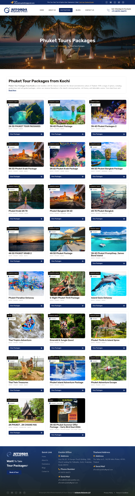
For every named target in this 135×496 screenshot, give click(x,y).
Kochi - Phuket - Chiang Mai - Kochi (20, 427)
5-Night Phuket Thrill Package (65, 298)
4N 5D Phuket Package (61, 253)
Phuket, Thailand (57, 403)
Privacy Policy (108, 493)
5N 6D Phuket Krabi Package (64, 168)
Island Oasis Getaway (101, 298)
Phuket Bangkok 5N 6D (61, 211)
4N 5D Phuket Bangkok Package (107, 168)
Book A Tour (14, 472)
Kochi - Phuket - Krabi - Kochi (18, 171)
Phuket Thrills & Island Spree (105, 340)
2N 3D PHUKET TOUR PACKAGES (24, 126)
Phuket (12, 105)
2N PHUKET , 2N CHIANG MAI (23, 425)
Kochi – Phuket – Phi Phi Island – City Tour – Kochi (66, 429)
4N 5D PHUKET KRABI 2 (20, 253)
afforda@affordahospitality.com (68, 480)
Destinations (65, 10)
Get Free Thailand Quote (86, 2)
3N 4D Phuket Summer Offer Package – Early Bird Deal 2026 (65, 426)
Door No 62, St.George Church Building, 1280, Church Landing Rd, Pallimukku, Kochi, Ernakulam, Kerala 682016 (75, 462)
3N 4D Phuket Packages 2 (103, 126)
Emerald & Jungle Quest (62, 340)
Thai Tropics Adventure (20, 340)
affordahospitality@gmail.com (24, 3)
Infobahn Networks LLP (83, 492)
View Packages (26, 134)
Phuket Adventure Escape (104, 382)
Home (42, 10)
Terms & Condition (122, 493)
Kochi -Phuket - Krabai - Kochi (18, 213)
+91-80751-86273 (119, 11)
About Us (52, 10)
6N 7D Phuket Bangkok (102, 211)
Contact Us (89, 10)
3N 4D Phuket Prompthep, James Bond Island (107, 254)
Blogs (78, 10)
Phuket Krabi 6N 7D (18, 211)
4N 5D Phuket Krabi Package (23, 168)
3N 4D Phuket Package (61, 126)
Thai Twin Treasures (18, 382)
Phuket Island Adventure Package (66, 382)
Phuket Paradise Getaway (21, 298)
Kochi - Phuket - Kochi (16, 128)
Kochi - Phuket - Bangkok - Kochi (101, 171)
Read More (12, 90)
